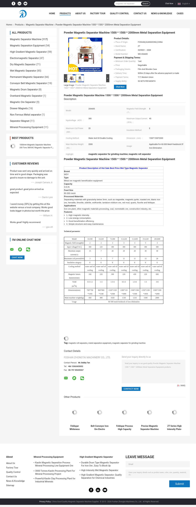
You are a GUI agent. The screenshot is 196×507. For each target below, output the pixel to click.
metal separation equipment (99, 343)
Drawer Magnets (19, 108)
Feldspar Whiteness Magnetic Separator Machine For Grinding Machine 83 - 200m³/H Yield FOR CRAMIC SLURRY (75, 428)
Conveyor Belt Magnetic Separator (28, 83)
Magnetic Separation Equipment (27, 45)
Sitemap (10, 485)
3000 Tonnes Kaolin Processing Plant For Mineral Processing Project (55, 472)
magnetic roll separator (77, 343)
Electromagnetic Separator (24, 58)
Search (145, 4)
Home (52, 13)
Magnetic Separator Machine (39, 24)
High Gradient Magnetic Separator (28, 51)
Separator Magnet (19, 120)
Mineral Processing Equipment (26, 127)
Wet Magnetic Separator (23, 70)
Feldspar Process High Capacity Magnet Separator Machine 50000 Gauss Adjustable (124, 428)
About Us (80, 13)
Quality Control (119, 13)
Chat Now (169, 3)
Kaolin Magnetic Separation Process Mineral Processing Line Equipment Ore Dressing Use (54, 464)
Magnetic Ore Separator (23, 102)
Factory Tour (98, 13)
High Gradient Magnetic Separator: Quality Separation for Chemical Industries (101, 476)
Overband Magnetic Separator (26, 95)
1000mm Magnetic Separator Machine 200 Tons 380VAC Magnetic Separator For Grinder (36, 148)
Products (65, 13)
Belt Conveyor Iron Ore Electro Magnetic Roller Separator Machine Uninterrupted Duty (99, 428)
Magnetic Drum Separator (24, 89)
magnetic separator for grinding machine (128, 343)
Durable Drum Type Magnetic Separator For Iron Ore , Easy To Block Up (100, 464)
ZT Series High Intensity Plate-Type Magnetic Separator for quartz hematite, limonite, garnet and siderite (174, 428)
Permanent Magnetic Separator (27, 77)
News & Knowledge (161, 13)
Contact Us (140, 13)
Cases (180, 13)
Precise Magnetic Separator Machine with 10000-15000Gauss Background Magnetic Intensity (149, 428)
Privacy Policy (45, 502)
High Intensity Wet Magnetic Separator (99, 470)
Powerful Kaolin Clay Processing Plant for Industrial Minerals (55, 480)
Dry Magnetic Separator (23, 64)
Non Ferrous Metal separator (25, 114)
